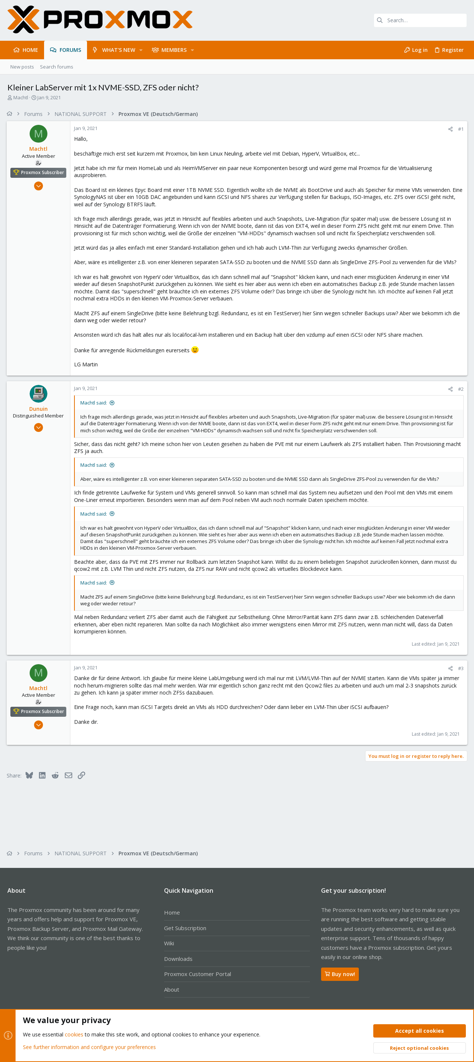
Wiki (169, 943)
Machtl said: (94, 402)
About (171, 989)
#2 (460, 389)
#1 (460, 129)
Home (172, 912)
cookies (74, 1034)
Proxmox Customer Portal (197, 974)
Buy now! (340, 974)
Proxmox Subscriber (43, 172)
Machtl (20, 97)
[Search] (420, 20)
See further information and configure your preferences (89, 1047)
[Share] (450, 129)
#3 (460, 668)
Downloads (178, 958)
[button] (141, 50)
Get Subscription (185, 928)
